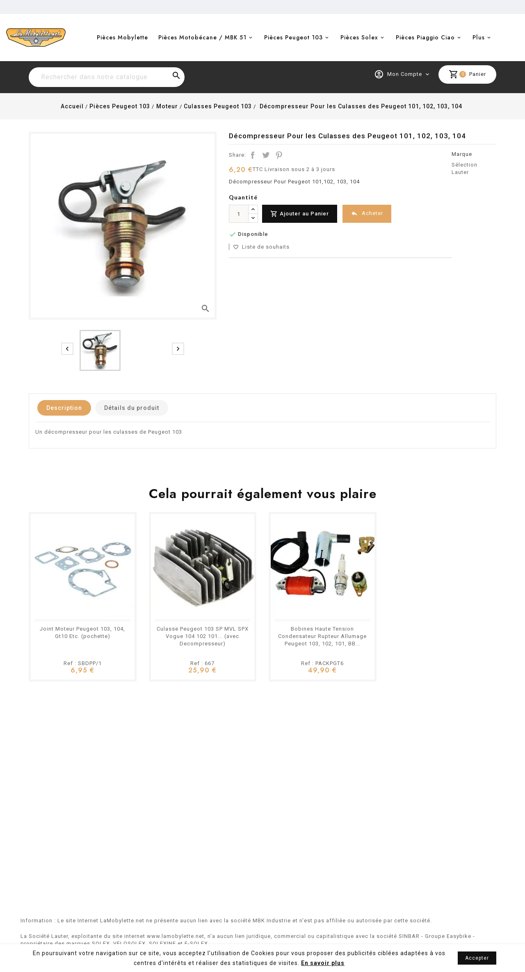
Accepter (477, 958)
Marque (462, 154)
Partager (252, 155)
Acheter (367, 213)
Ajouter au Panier (299, 214)
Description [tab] (64, 408)
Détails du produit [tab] (131, 408)
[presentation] (67, 349)
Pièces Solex (359, 37)
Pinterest (278, 155)
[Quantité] (239, 214)
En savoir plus (323, 963)
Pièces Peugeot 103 (293, 37)
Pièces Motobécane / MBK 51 (202, 37)
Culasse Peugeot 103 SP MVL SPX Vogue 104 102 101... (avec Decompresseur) (203, 636)
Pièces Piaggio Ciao (425, 37)
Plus (478, 37)
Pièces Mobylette (122, 37)
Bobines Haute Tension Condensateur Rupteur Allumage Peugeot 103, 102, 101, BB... (322, 636)
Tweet (265, 155)
